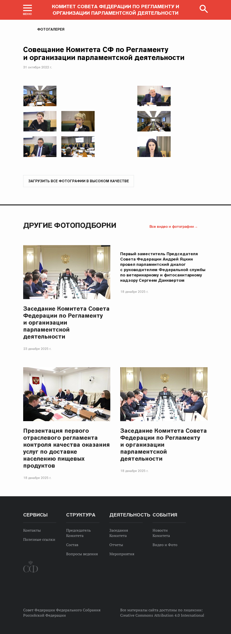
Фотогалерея (50, 29)
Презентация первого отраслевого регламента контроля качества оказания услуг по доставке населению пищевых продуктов (66, 448)
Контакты (32, 530)
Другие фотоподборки (69, 225)
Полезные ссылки (39, 539)
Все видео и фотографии (171, 226)
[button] (27, 10)
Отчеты (116, 544)
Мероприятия (121, 553)
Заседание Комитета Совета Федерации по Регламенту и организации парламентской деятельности (66, 322)
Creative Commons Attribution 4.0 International (162, 615)
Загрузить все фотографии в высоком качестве (78, 181)
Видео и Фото (165, 544)
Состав (72, 544)
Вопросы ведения (82, 553)
